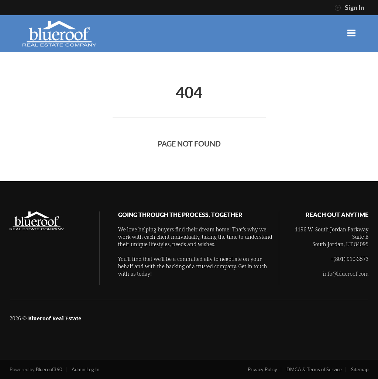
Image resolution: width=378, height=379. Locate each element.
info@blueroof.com (346, 273)
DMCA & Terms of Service (314, 369)
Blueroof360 (49, 369)
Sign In (349, 7)
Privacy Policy (262, 369)
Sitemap (359, 369)
